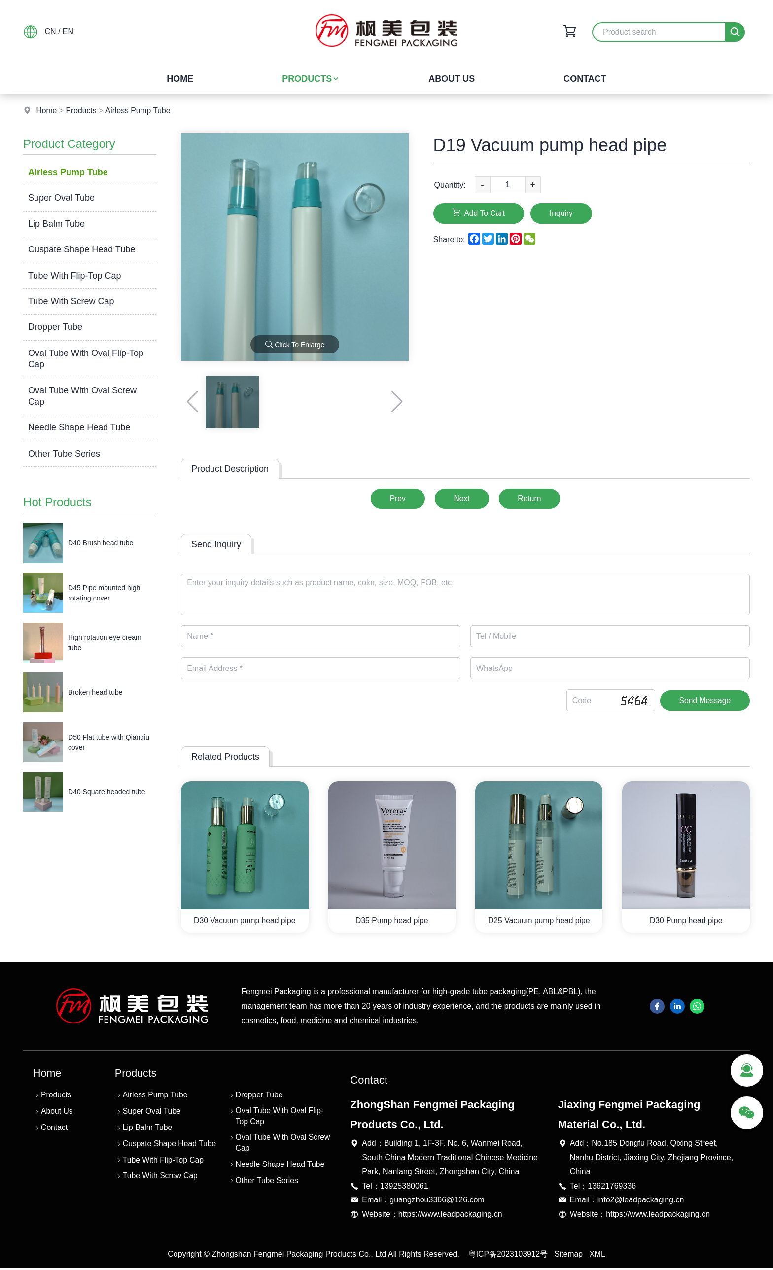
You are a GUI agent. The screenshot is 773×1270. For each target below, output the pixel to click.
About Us (451, 79)
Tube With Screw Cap (71, 301)
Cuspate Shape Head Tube (81, 249)
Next (462, 498)
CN (50, 31)
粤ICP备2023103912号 (507, 1256)
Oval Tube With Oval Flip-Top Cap (85, 358)
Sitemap (569, 1256)
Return (532, 498)
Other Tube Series (64, 454)
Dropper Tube (55, 327)
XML (598, 1256)
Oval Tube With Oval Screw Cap (82, 396)
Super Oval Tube (61, 198)
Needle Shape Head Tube (79, 427)
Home (180, 79)
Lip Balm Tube (56, 224)
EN (68, 31)
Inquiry (565, 213)
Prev (395, 498)
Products (311, 79)
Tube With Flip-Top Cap (74, 276)
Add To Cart (480, 212)
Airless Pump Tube (139, 110)
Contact (584, 79)
